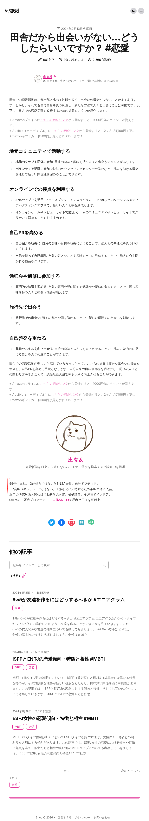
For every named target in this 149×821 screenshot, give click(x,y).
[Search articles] (59, 565)
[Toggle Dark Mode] (133, 11)
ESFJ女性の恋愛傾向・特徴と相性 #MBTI (55, 718)
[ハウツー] (12, 11)
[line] (93, 522)
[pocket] (71, 522)
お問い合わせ (102, 817)
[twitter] (51, 522)
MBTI (18, 667)
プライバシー (82, 817)
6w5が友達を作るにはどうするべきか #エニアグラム (68, 599)
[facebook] (61, 522)
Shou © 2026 (44, 817)
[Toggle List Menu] (141, 11)
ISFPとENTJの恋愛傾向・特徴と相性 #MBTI (58, 659)
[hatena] (81, 522)
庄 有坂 (47, 76)
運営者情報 (64, 817)
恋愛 (17, 608)
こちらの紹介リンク (54, 120)
